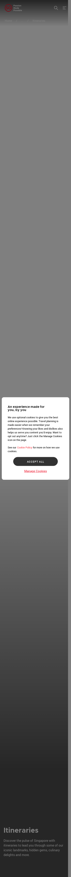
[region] (35, 438)
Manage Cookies (35, 471)
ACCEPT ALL (35, 461)
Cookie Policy (24, 447)
